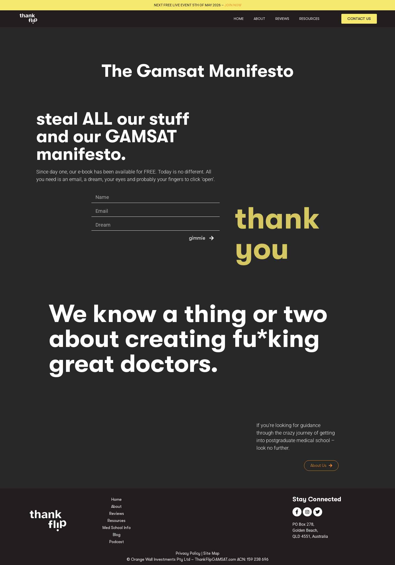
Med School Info (116, 527)
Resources (309, 19)
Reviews (282, 19)
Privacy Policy (188, 553)
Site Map (211, 553)
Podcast (116, 542)
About (259, 19)
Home (239, 19)
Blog (116, 535)
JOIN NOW (232, 5)
